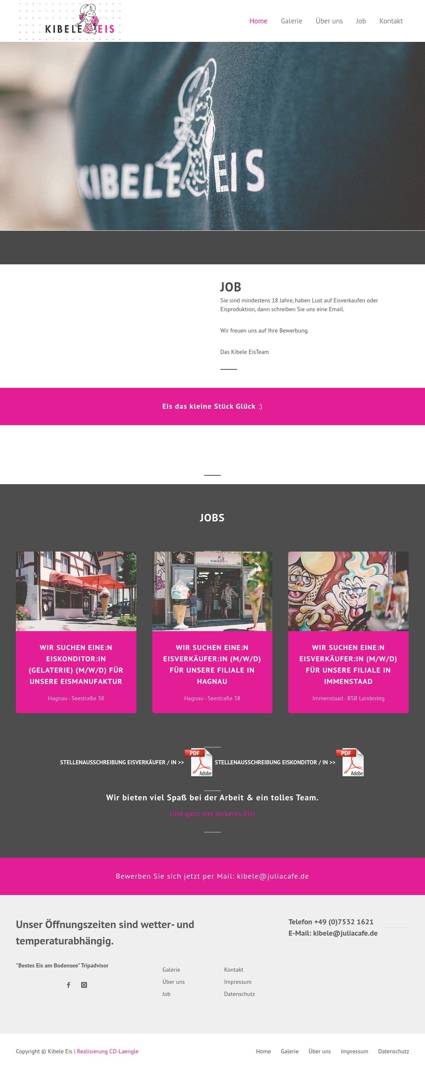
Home (263, 1051)
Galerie (289, 1051)
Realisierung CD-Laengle (107, 1051)
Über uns (320, 1051)
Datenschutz (393, 1051)
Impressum (355, 1051)
